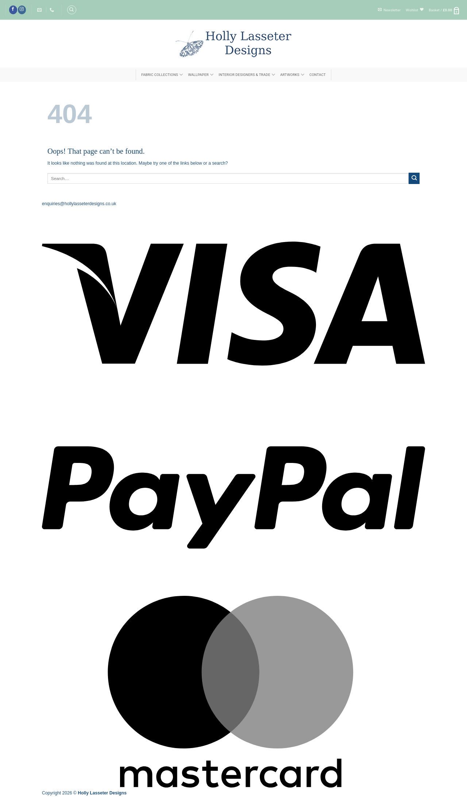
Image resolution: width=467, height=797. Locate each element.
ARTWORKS (292, 74)
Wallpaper (200, 74)
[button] (389, 10)
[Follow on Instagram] (22, 9)
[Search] (71, 9)
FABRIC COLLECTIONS (162, 74)
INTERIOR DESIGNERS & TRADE (247, 74)
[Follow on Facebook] (13, 9)
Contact (317, 75)
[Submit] (414, 178)
